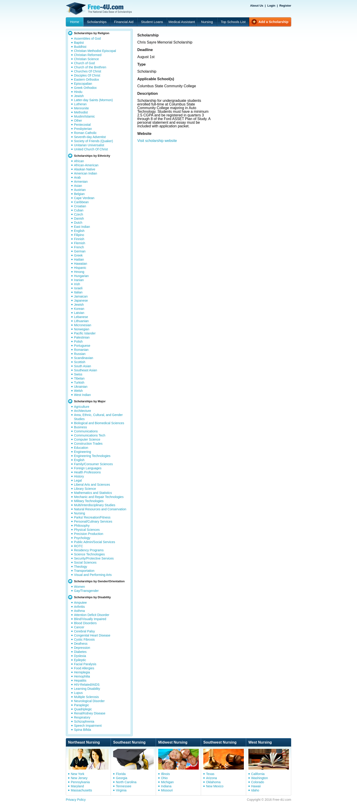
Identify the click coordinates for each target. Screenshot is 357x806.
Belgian (79, 194)
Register (285, 5)
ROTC (78, 546)
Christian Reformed (88, 55)
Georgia (121, 778)
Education (81, 447)
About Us (256, 5)
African (79, 161)
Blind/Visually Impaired (90, 619)
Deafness (80, 643)
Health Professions (87, 472)
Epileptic (80, 660)
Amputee (80, 602)
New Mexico (214, 786)
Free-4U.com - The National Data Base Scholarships (99, 8)
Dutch (78, 222)
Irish (77, 284)
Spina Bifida (82, 730)
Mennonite (81, 108)
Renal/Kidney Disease (89, 713)
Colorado (257, 782)
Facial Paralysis (85, 664)
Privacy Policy (76, 799)
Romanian (81, 350)
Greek (78, 255)
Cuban (78, 210)
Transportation (84, 570)
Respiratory (82, 717)
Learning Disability (87, 688)
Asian (78, 185)
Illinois (165, 774)
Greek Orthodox (85, 88)
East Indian (82, 226)
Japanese (81, 300)
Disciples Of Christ (87, 75)
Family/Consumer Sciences (93, 464)
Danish (79, 218)
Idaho (255, 790)
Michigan (167, 782)
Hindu (78, 92)
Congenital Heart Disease (92, 635)
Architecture (82, 411)
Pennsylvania (80, 782)
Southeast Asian (85, 370)
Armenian (81, 181)
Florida (121, 774)
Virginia (121, 790)
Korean (79, 309)
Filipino (79, 235)
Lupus (78, 693)
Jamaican (81, 296)
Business (80, 427)
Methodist (81, 112)
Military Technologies (89, 501)
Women (79, 586)
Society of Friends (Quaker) (93, 141)
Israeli (78, 288)
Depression (82, 647)
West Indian (82, 395)
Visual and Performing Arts (93, 575)
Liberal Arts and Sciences (92, 484)
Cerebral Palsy (84, 631)
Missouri (167, 790)
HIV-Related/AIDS (86, 684)
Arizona (211, 778)
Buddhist (80, 47)
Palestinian (82, 337)
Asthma (79, 611)
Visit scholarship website (157, 141)
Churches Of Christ (87, 71)
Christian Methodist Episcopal (95, 51)
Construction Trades (88, 443)
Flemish (79, 243)
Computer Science (87, 439)
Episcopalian (83, 83)
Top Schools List (233, 22)
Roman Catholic (85, 133)
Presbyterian (83, 129)
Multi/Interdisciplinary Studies (94, 505)
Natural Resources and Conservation (100, 509)
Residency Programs (89, 550)
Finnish (79, 239)
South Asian (82, 366)
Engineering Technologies (92, 456)
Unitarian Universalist (89, 145)
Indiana (166, 786)
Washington (259, 778)
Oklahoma (213, 782)
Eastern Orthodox (86, 79)
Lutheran (80, 104)
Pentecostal (82, 124)
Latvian (79, 313)
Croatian (80, 206)
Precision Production (88, 534)
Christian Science (86, 59)
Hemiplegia (82, 672)
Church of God (84, 63)
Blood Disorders (85, 623)
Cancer (79, 627)
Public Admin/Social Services (94, 542)
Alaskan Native (84, 169)
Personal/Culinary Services (93, 521)
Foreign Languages (88, 468)
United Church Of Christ (91, 149)
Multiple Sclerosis (86, 697)
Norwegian (81, 329)
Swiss (78, 374)
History (79, 476)
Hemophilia (82, 676)
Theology (80, 566)
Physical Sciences (87, 529)
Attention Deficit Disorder (91, 615)
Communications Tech (89, 435)
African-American (86, 165)
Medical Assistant (181, 22)
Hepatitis (80, 680)
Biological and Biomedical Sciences (99, 423)
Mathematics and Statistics (93, 493)
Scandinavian (83, 358)
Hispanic (80, 268)
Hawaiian (80, 263)
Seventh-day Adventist (90, 137)
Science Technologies (89, 554)
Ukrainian (80, 386)
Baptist (79, 42)
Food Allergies (84, 668)
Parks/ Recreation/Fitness (92, 517)
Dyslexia (80, 656)
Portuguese (82, 345)
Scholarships (97, 22)
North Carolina (126, 782)
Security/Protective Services (94, 558)
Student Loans (152, 22)
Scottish (79, 362)
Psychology (82, 538)
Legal (78, 480)
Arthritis (79, 606)
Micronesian (82, 325)
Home (74, 22)
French (79, 247)
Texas (210, 774)
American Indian (85, 173)
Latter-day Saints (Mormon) (93, 100)
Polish (78, 341)
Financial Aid (123, 22)
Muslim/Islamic (84, 116)
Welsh (78, 391)
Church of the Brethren (90, 67)
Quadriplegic (83, 709)
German (80, 251)
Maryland (77, 786)
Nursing (207, 22)
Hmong (79, 272)
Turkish (79, 382)
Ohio (164, 778)
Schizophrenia (84, 721)
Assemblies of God (87, 38)
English (79, 231)
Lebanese (81, 317)
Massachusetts (81, 790)
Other (78, 120)
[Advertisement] (215, 172)
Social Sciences (85, 562)
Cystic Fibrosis (84, 639)
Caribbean (81, 202)
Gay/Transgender (86, 591)
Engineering (82, 452)
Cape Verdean (84, 198)
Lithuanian (81, 321)
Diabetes (80, 652)
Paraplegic (81, 705)
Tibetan (79, 378)
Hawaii (256, 786)
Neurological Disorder (89, 701)
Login (271, 5)
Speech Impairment (88, 725)
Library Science (85, 488)
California (258, 774)
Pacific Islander (85, 333)
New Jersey (79, 778)
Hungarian (81, 276)
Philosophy (82, 525)
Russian (80, 354)
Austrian (80, 190)
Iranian (79, 280)
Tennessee (123, 786)
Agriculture (81, 406)
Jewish (79, 96)
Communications (86, 431)
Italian (78, 292)
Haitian (79, 259)
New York (77, 774)
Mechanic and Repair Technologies (99, 497)
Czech (78, 214)
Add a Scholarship (273, 22)
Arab (77, 177)
